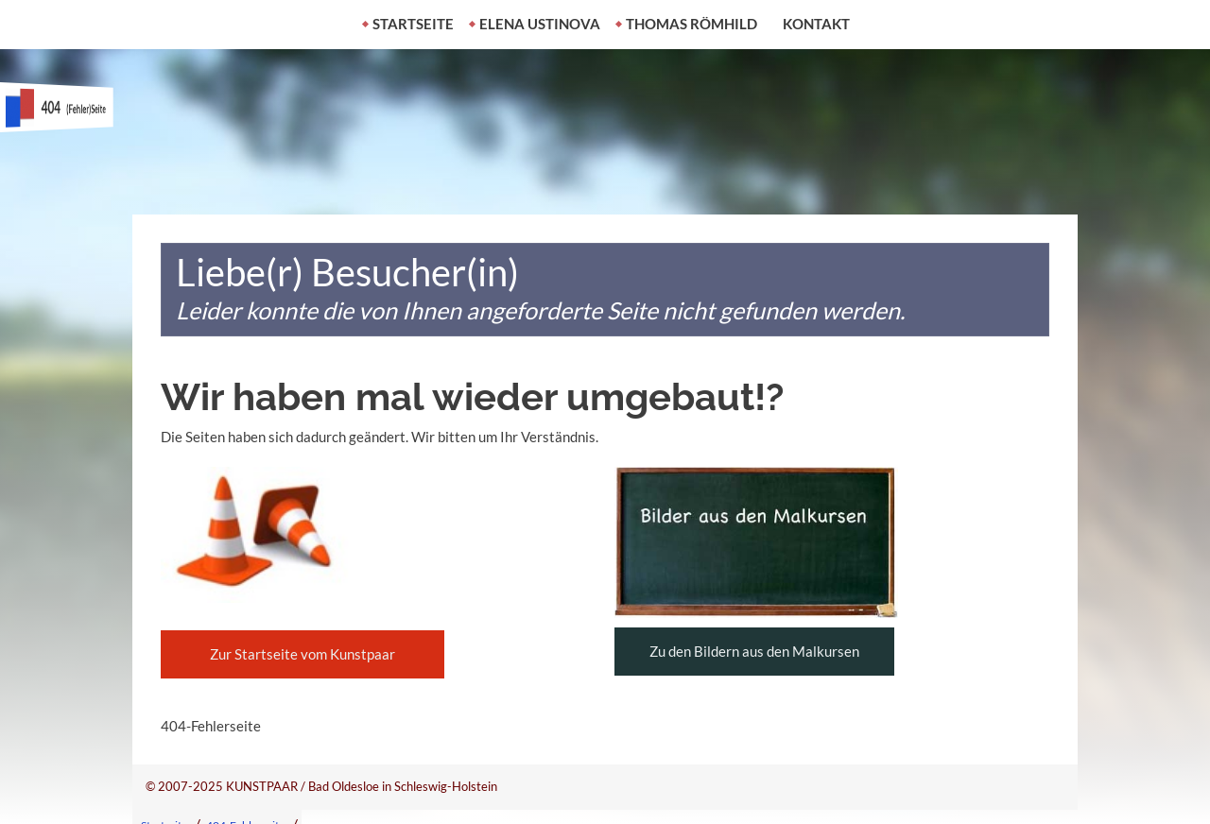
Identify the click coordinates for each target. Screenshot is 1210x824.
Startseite (413, 23)
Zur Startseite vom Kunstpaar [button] (302, 653)
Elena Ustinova (539, 23)
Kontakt (816, 23)
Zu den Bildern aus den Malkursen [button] (754, 651)
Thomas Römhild (691, 23)
